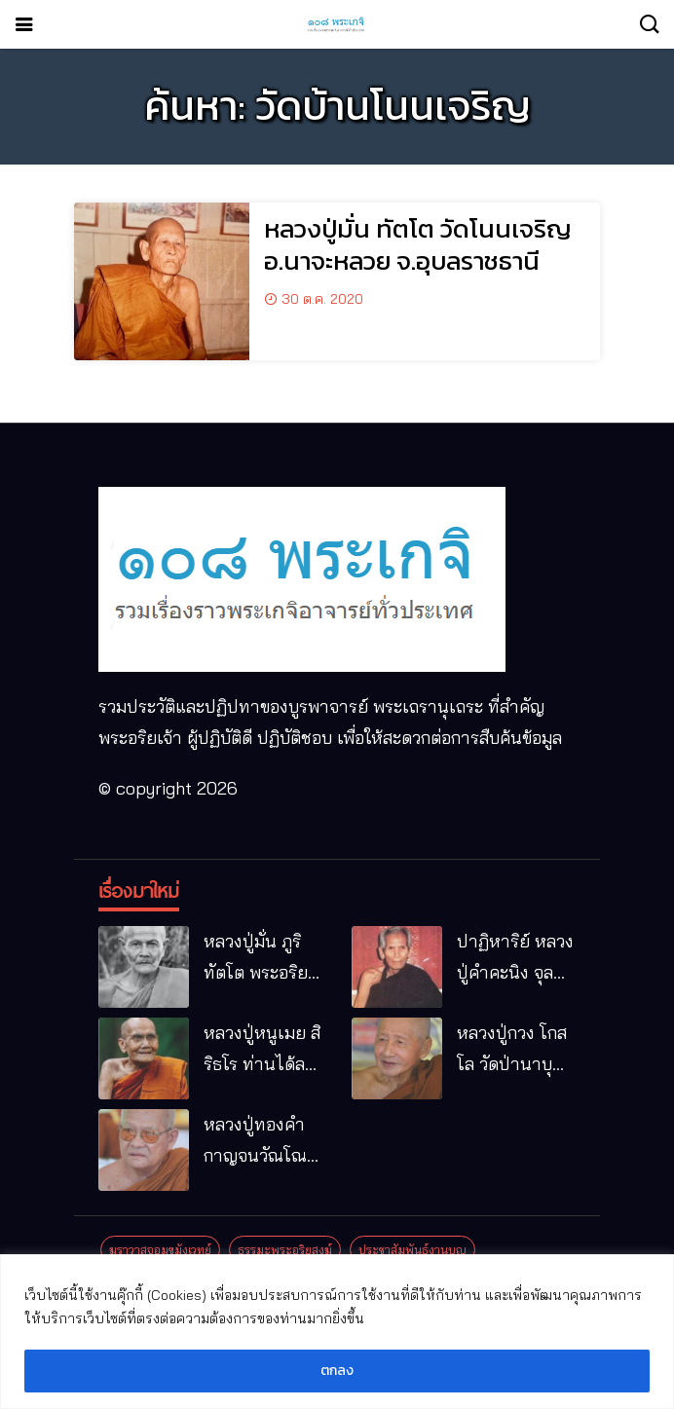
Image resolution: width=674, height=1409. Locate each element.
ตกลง (337, 1370)
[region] (337, 1331)
